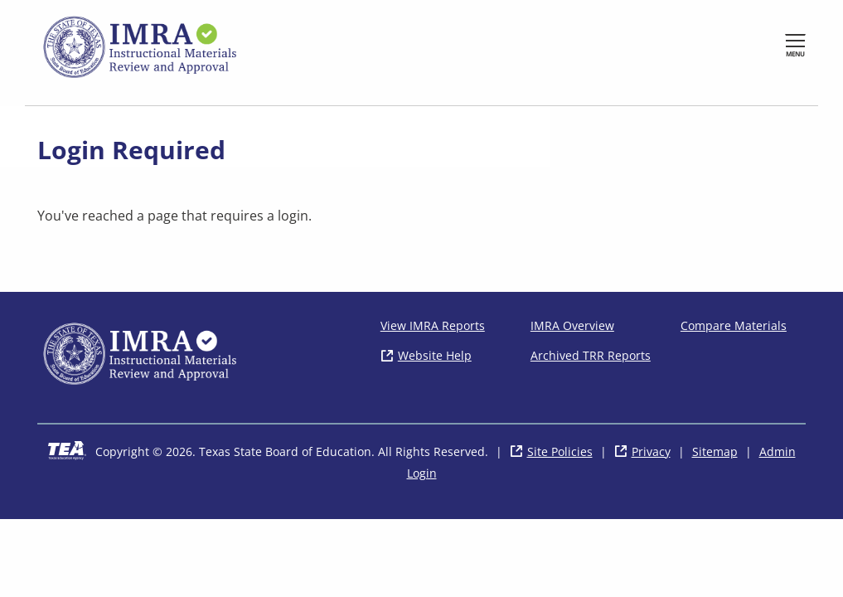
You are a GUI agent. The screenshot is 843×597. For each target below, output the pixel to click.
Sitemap (715, 451)
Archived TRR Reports (591, 355)
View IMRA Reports (432, 325)
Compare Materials (734, 325)
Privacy (651, 451)
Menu (795, 53)
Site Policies (560, 451)
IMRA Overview (572, 325)
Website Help (435, 355)
